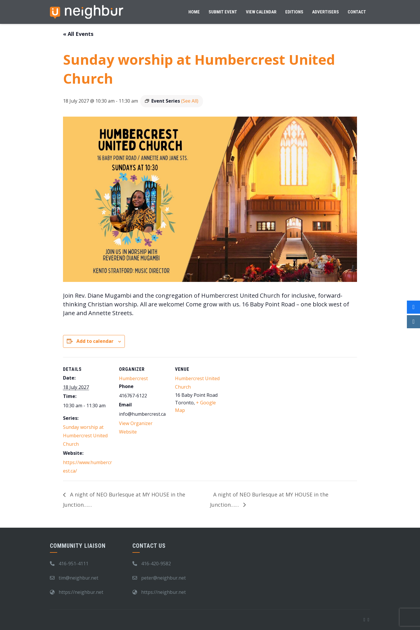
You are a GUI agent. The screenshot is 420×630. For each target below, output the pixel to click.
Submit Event (223, 12)
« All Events (78, 33)
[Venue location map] (262, 397)
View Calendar (261, 12)
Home (194, 12)
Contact (357, 12)
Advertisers (325, 12)
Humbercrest (133, 378)
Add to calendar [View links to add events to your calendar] (94, 341)
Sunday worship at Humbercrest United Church (85, 435)
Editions (294, 12)
